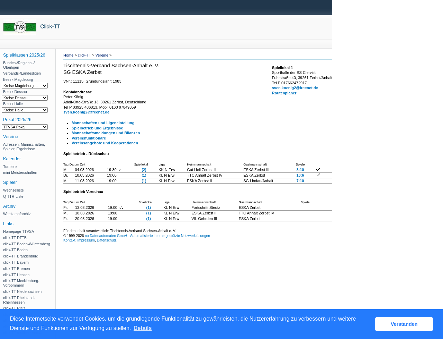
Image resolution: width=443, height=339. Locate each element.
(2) (144, 170)
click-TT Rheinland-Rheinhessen (19, 300)
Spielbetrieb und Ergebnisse (97, 128)
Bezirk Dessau (15, 92)
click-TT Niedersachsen (22, 291)
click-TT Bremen (16, 268)
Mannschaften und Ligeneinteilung (103, 123)
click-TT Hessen (16, 275)
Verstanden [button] (404, 324)
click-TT (84, 55)
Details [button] (143, 328)
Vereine (102, 55)
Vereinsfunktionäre (89, 138)
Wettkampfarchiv (16, 214)
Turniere (10, 166)
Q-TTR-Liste (13, 196)
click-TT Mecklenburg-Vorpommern (21, 283)
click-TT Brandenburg (20, 256)
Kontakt (69, 240)
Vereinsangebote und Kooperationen (105, 143)
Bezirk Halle (13, 104)
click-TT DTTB (15, 238)
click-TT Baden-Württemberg (26, 244)
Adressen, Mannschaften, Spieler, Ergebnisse (24, 146)
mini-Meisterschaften (20, 172)
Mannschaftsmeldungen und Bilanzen (106, 133)
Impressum (86, 240)
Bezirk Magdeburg (18, 79)
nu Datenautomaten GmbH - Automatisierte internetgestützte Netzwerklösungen (147, 236)
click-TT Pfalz (14, 308)
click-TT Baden (15, 250)
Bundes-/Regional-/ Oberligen (19, 65)
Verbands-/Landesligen (22, 73)
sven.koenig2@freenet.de (86, 112)
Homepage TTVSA (18, 231)
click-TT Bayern (16, 262)
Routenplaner (284, 93)
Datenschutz (107, 240)
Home (68, 55)
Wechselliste (13, 190)
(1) (144, 175)
